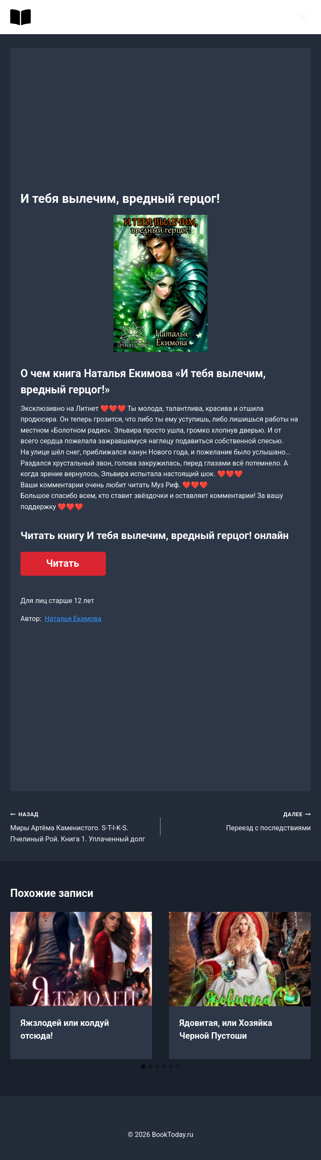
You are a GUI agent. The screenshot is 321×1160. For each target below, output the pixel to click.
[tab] (143, 1066)
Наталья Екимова (73, 619)
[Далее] (295, 985)
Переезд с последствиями (239, 820)
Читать (62, 563)
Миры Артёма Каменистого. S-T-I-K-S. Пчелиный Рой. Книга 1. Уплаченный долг (82, 825)
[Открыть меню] (303, 16)
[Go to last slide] (25, 985)
